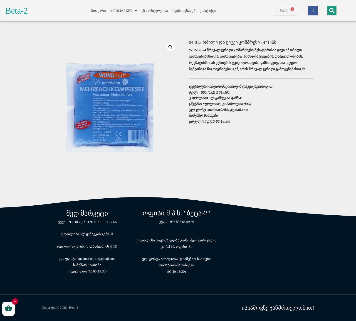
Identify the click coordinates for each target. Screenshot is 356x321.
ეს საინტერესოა (154, 10)
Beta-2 (16, 10)
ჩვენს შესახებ (184, 10)
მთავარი (98, 10)
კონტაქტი (208, 10)
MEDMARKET (123, 11)
